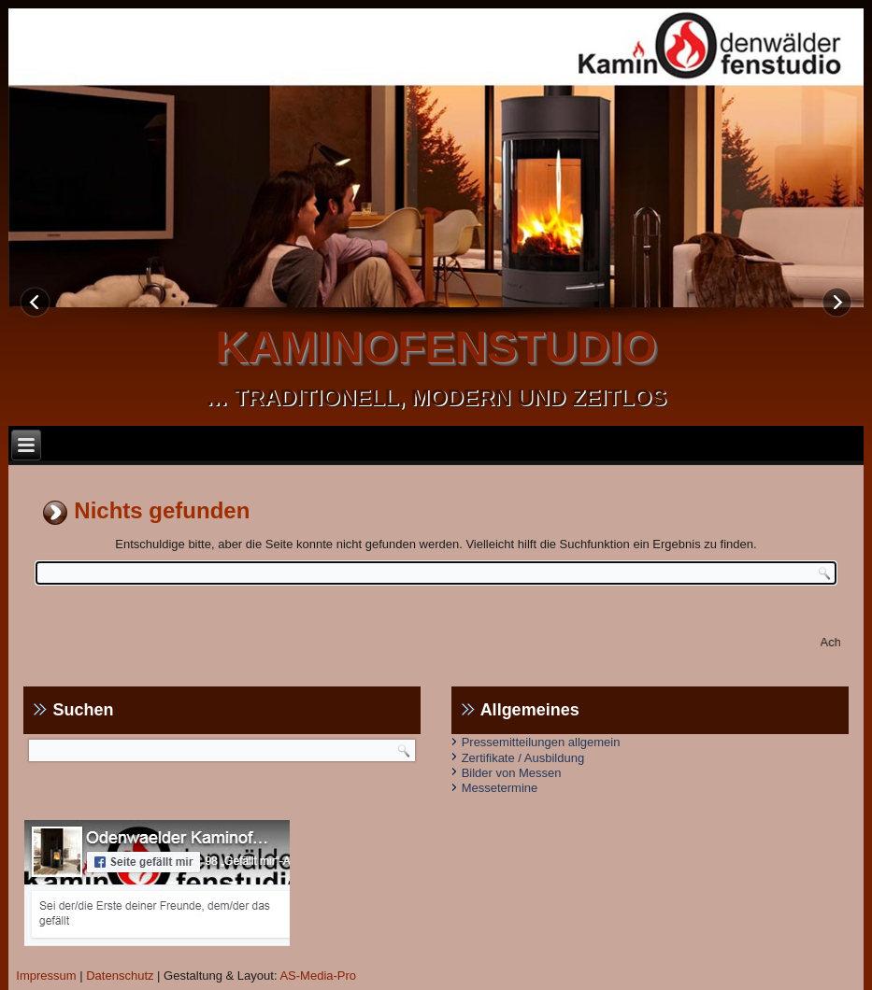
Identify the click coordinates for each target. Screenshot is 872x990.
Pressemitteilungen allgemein (541, 742)
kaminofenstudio (436, 347)
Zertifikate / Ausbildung (523, 758)
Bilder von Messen (512, 773)
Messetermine (500, 788)
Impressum (46, 976)
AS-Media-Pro (317, 976)
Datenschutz (119, 976)
